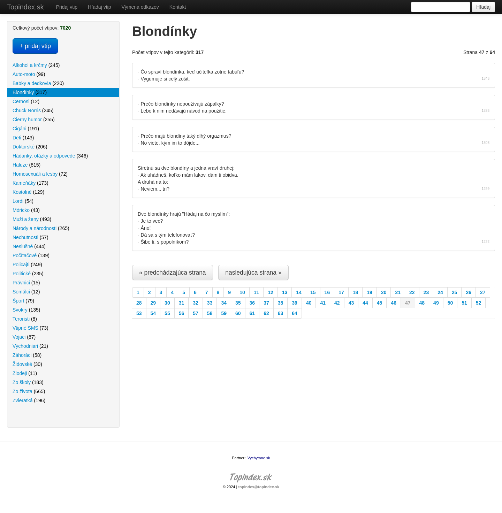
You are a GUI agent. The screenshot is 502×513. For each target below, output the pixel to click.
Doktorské (30, 147)
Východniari (30, 346)
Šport (23, 301)
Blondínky (30, 92)
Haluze (26, 165)
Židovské (27, 364)
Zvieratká (29, 400)
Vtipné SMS (30, 328)
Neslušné (29, 246)
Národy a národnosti (41, 228)
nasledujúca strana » (253, 272)
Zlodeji (25, 373)
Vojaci (24, 337)
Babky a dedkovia (38, 83)
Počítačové (31, 255)
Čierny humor (34, 119)
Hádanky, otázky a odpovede (50, 156)
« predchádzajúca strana (172, 272)
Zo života (29, 391)
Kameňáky (30, 183)
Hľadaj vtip (99, 7)
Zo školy (28, 382)
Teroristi (25, 319)
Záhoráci (27, 355)
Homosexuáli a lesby (40, 174)
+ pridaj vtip (35, 46)
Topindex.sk (25, 7)
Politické (28, 273)
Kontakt (177, 7)
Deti (23, 137)
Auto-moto (29, 74)
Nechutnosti (30, 237)
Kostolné (28, 192)
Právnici (26, 282)
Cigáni (26, 128)
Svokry (26, 310)
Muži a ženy (32, 219)
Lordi (23, 201)
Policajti (27, 264)
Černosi (26, 101)
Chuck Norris (33, 110)
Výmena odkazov (140, 7)
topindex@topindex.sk (258, 487)
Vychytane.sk (259, 458)
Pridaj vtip (66, 7)
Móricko (26, 210)
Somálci (26, 291)
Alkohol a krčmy (36, 65)
